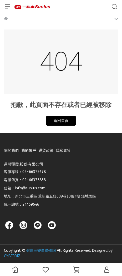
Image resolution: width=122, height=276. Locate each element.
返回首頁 (61, 121)
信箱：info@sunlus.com (24, 188)
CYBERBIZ (12, 256)
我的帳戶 (28, 150)
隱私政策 (63, 150)
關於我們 (11, 150)
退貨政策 (46, 150)
